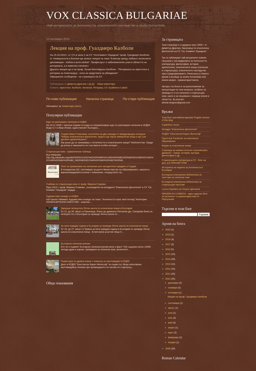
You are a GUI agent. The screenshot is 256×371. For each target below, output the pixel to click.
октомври (173, 292)
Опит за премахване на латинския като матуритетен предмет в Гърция (98, 166)
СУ (105, 87)
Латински (87, 87)
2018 (168, 239)
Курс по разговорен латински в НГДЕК (66, 122)
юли (170, 313)
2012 (168, 268)
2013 (168, 264)
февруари (173, 337)
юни (170, 317)
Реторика (98, 87)
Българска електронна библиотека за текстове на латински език (182, 176)
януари (172, 342)
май (170, 322)
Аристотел (65, 87)
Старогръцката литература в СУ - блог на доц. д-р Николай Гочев (184, 161)
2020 (168, 229)
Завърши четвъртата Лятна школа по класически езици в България (96, 208)
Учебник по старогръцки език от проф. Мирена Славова (76, 184)
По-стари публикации (139, 99)
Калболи (76, 87)
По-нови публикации (61, 99)
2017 (168, 244)
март (171, 332)
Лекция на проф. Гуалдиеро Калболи (91, 48)
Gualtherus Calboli (117, 87)
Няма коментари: (106, 84)
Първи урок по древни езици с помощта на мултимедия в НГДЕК (95, 261)
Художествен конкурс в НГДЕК (62, 196)
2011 (168, 273)
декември (173, 282)
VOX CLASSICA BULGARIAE (116, 15)
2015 (168, 254)
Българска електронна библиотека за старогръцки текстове (182, 183)
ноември (173, 287)
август (171, 308)
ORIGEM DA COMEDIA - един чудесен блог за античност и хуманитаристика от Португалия (185, 196)
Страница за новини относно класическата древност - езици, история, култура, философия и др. (184, 153)
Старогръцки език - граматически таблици (68, 151)
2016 (168, 249)
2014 (168, 259)
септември (174, 303)
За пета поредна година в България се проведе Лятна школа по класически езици (104, 225)
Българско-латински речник (75, 243)
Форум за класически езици (176, 145)
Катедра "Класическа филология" (179, 129)
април (171, 327)
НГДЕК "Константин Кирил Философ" (181, 133)
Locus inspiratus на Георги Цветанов (181, 189)
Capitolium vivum (170, 124)
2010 (168, 278)
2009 (168, 348)
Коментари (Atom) (71, 106)
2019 (168, 234)
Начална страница (100, 99)
